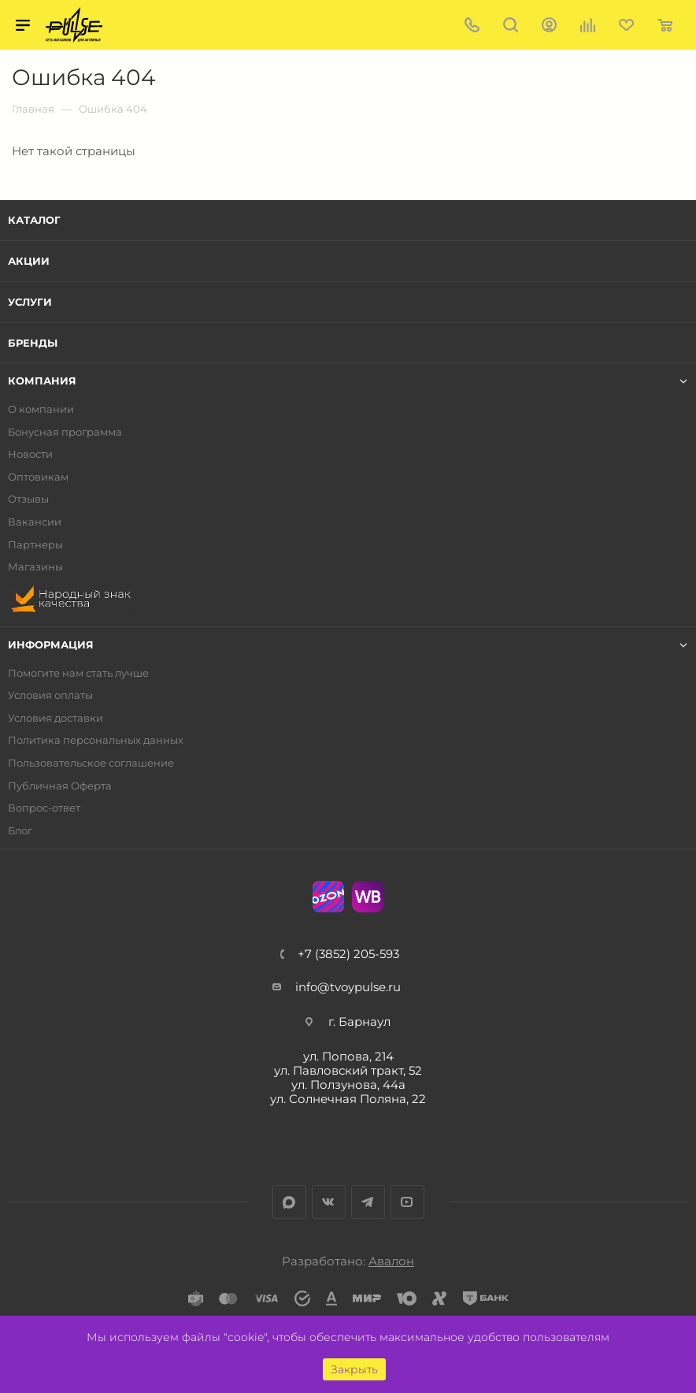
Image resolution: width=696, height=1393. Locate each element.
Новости (30, 454)
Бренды (32, 342)
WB (367, 896)
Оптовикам (38, 477)
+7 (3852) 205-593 (348, 953)
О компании (41, 409)
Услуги (30, 301)
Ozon (328, 896)
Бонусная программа (65, 432)
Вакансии (34, 522)
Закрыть (354, 1369)
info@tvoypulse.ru (348, 986)
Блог (20, 831)
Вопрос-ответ (44, 808)
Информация (51, 645)
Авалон (391, 1261)
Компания (42, 381)
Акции (29, 260)
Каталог (34, 220)
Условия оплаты (50, 695)
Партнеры (35, 545)
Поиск (510, 25)
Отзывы (28, 499)
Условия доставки (55, 718)
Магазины (35, 567)
